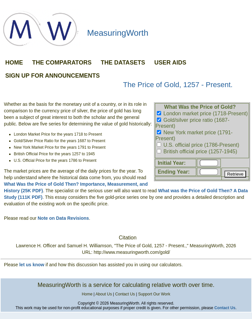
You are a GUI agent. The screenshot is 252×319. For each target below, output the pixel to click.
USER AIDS (170, 62)
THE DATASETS (123, 62)
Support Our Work (154, 294)
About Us (103, 294)
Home (87, 294)
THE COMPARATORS (62, 62)
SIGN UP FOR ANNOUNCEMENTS (52, 75)
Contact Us (125, 294)
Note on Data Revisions (63, 218)
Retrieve (235, 174)
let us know (31, 264)
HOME (14, 62)
